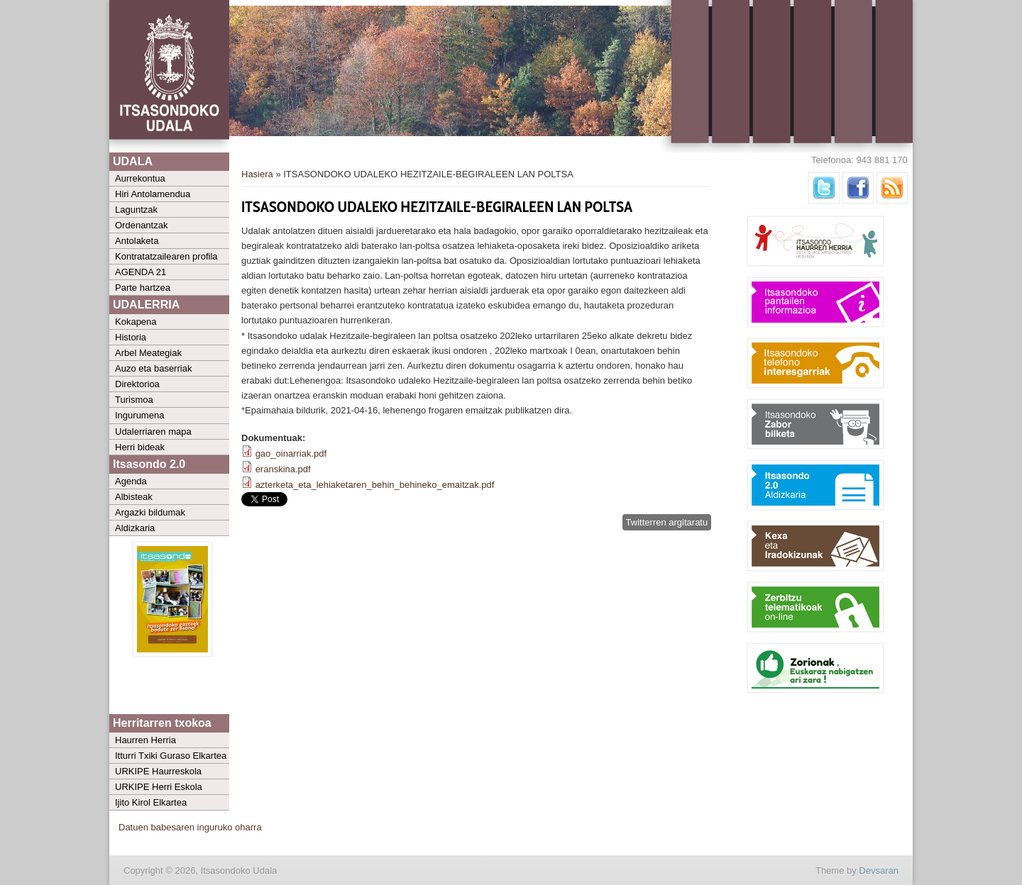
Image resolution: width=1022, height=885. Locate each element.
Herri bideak (140, 447)
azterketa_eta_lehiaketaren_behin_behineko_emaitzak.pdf (375, 484)
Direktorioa (137, 384)
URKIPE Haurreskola (158, 771)
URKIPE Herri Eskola (158, 786)
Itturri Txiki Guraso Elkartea (170, 755)
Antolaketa (136, 240)
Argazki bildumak (150, 512)
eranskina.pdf (283, 469)
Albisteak (134, 496)
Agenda (131, 481)
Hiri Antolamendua (152, 194)
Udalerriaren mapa (153, 431)
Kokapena (136, 321)
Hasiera (257, 174)
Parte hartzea (142, 287)
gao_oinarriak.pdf (291, 453)
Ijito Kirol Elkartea (151, 802)
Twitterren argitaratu (667, 522)
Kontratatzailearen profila (166, 256)
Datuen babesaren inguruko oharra (190, 827)
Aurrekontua (140, 178)
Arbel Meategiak (148, 352)
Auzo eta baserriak (153, 368)
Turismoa (134, 399)
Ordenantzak (141, 225)
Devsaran (879, 870)
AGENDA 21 (140, 272)
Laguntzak (136, 209)
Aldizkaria (135, 528)
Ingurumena (139, 415)
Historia (130, 337)
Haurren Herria (145, 740)
